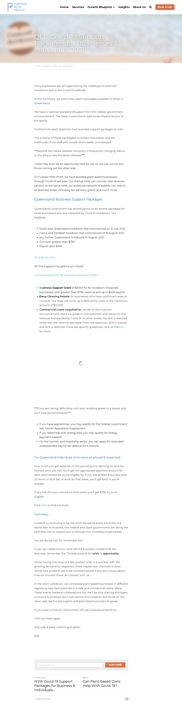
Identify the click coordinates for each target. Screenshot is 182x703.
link (141, 305)
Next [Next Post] (95, 649)
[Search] (150, 7)
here (44, 481)
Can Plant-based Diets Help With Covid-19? (115, 655)
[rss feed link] (146, 670)
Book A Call (165, 7)
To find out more (45, 244)
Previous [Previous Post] (39, 649)
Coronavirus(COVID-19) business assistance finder (66, 262)
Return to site (42, 670)
